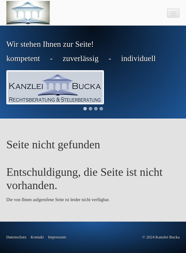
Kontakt (37, 237)
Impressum (57, 237)
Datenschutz (16, 237)
